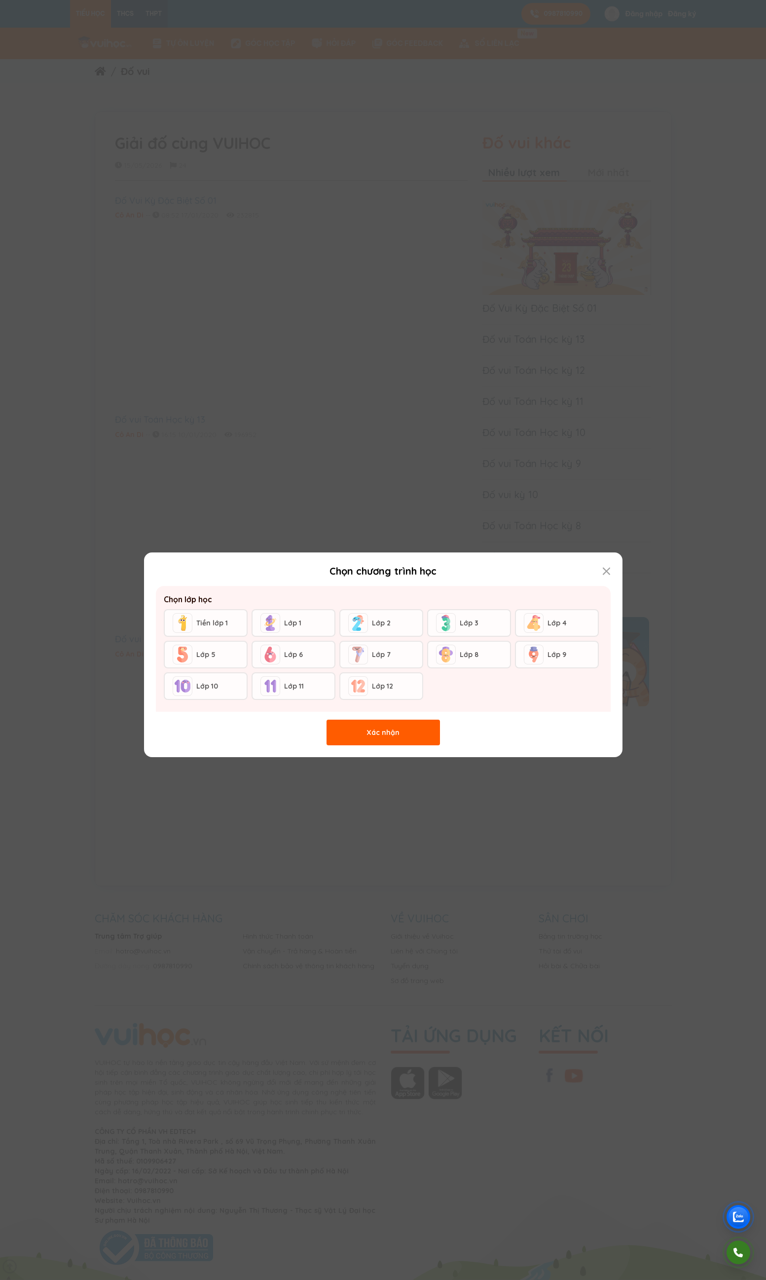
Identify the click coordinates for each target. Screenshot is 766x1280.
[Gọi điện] (738, 1252)
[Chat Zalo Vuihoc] (738, 1217)
